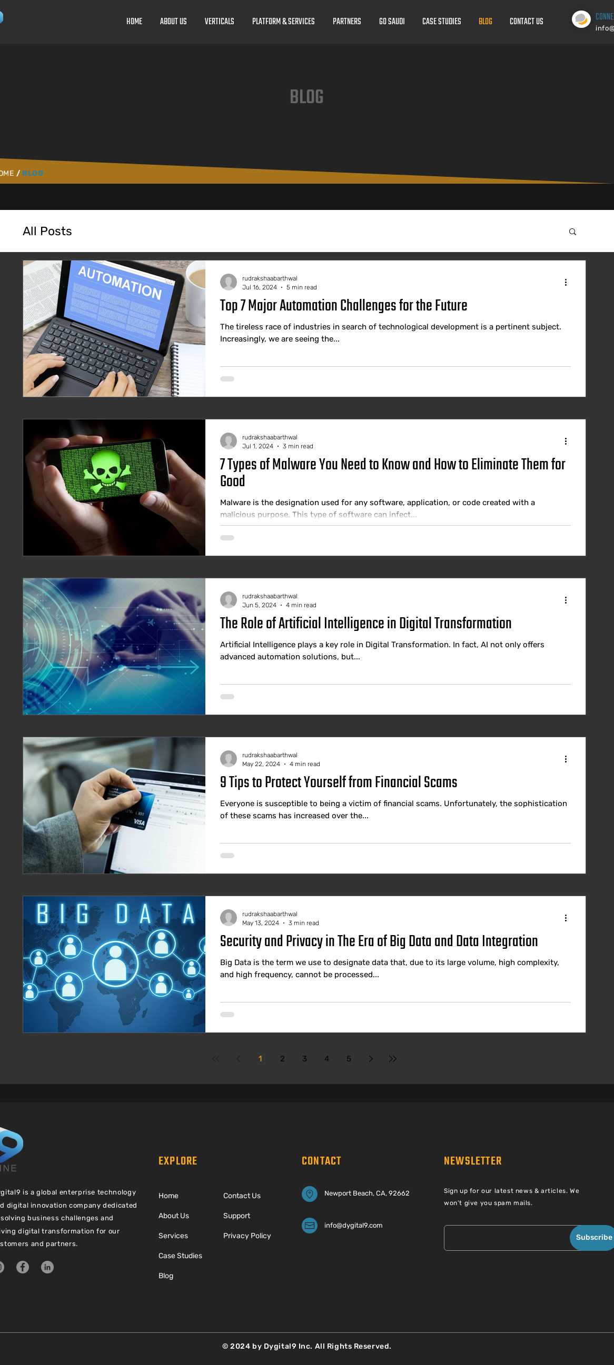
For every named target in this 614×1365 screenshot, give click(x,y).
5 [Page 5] (348, 1058)
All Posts (47, 231)
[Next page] (370, 1058)
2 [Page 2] (282, 1058)
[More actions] (569, 282)
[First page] (215, 1058)
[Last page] (392, 1058)
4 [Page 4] (326, 1058)
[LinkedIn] (47, 1267)
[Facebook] (22, 1267)
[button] (573, 232)
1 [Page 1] (260, 1058)
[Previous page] (238, 1058)
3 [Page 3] (304, 1058)
